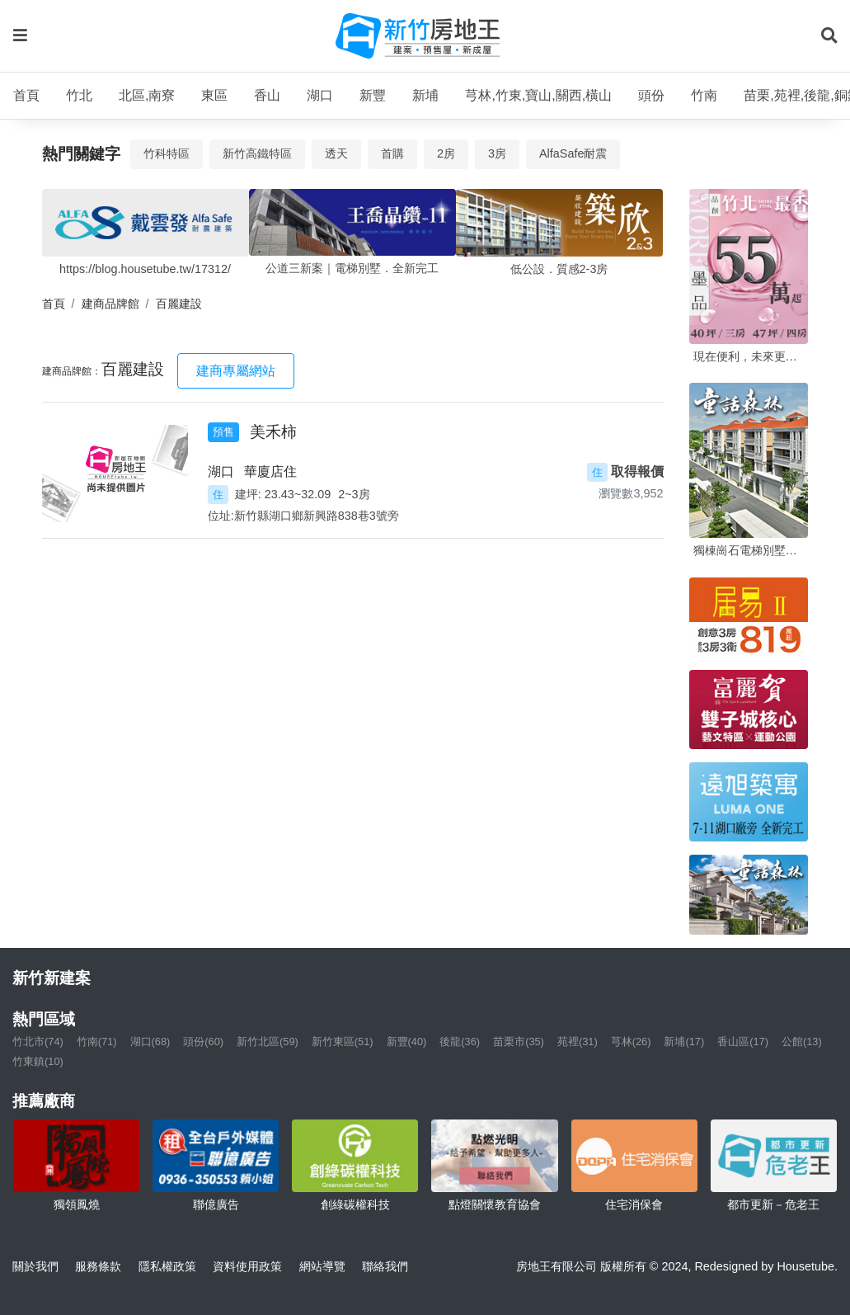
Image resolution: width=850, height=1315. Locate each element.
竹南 (704, 95)
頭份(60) (203, 1041)
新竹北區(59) (267, 1041)
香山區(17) (742, 1041)
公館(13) (802, 1041)
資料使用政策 (247, 1266)
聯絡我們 (385, 1266)
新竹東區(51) (342, 1041)
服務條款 (98, 1266)
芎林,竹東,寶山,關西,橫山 (538, 95)
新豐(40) (407, 1041)
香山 (267, 95)
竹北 (79, 95)
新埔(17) (684, 1041)
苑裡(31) (577, 1041)
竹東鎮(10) (37, 1061)
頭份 (651, 95)
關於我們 (35, 1266)
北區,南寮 (147, 95)
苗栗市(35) (518, 1041)
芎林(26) (631, 1041)
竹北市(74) (37, 1041)
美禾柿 (273, 432)
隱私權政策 (167, 1266)
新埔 (425, 95)
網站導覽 (322, 1266)
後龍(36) (459, 1041)
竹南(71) (97, 1041)
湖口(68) (150, 1041)
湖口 (320, 95)
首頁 (26, 95)
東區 (214, 95)
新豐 (372, 95)
